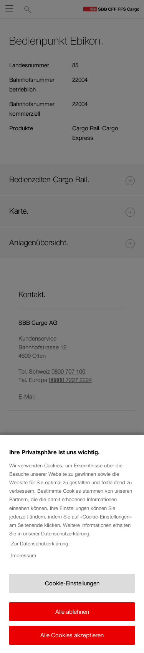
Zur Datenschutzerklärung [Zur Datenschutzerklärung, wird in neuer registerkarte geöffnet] (39, 549)
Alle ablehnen (72, 617)
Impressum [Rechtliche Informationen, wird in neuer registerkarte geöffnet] (23, 561)
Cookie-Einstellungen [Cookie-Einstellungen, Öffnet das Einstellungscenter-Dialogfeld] (72, 589)
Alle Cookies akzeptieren (72, 641)
